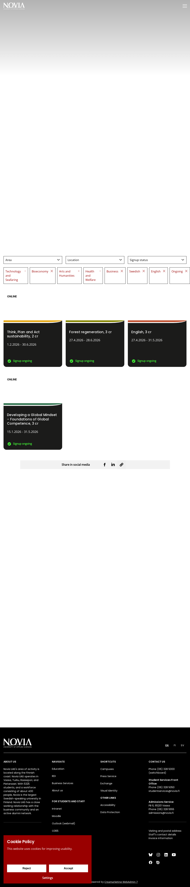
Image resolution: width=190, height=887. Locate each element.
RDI (54, 776)
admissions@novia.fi (161, 813)
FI (175, 745)
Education (58, 769)
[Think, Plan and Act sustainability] (33, 327)
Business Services (62, 783)
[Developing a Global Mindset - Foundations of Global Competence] (33, 410)
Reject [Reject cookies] (26, 868)
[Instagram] (158, 855)
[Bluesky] (150, 855)
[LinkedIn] (166, 855)
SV (182, 745)
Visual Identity (108, 790)
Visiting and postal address (165, 831)
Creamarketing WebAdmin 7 (121, 881)
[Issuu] (158, 862)
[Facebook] (150, 862)
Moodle (56, 816)
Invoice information (161, 838)
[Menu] (184, 6)
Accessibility (107, 805)
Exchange (106, 783)
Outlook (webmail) (63, 823)
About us (57, 790)
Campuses (107, 769)
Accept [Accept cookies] (68, 868)
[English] (157, 327)
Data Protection (110, 812)
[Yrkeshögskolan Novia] (14, 6)
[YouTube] (174, 855)
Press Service (108, 776)
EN (167, 745)
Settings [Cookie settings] (47, 878)
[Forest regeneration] (95, 327)
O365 (55, 831)
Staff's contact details (162, 834)
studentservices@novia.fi (164, 791)
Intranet (57, 808)
